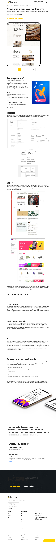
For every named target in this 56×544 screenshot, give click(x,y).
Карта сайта (23, 528)
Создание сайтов (11, 513)
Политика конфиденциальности (13, 501)
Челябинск (37, 537)
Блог (22, 524)
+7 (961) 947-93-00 (38, 2)
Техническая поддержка (12, 517)
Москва (9, 534)
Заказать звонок (40, 3)
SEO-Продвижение (11, 515)
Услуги (22, 513)
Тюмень (22, 537)
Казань (9, 537)
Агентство (23, 517)
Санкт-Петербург (11, 535)
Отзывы (22, 521)
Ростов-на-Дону (24, 539)
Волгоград (10, 541)
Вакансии (23, 519)
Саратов (23, 535)
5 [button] (33, 69)
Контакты (23, 526)
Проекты (23, 515)
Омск (36, 539)
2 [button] (22, 69)
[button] (10, 466)
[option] (28, 44)
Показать (11, 461)
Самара (36, 541)
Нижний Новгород (38, 535)
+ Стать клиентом (49, 540)
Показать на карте (38, 519)
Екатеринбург (37, 534)
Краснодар (23, 534)
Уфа (22, 541)
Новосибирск (10, 539)
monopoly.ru (11, 451)
